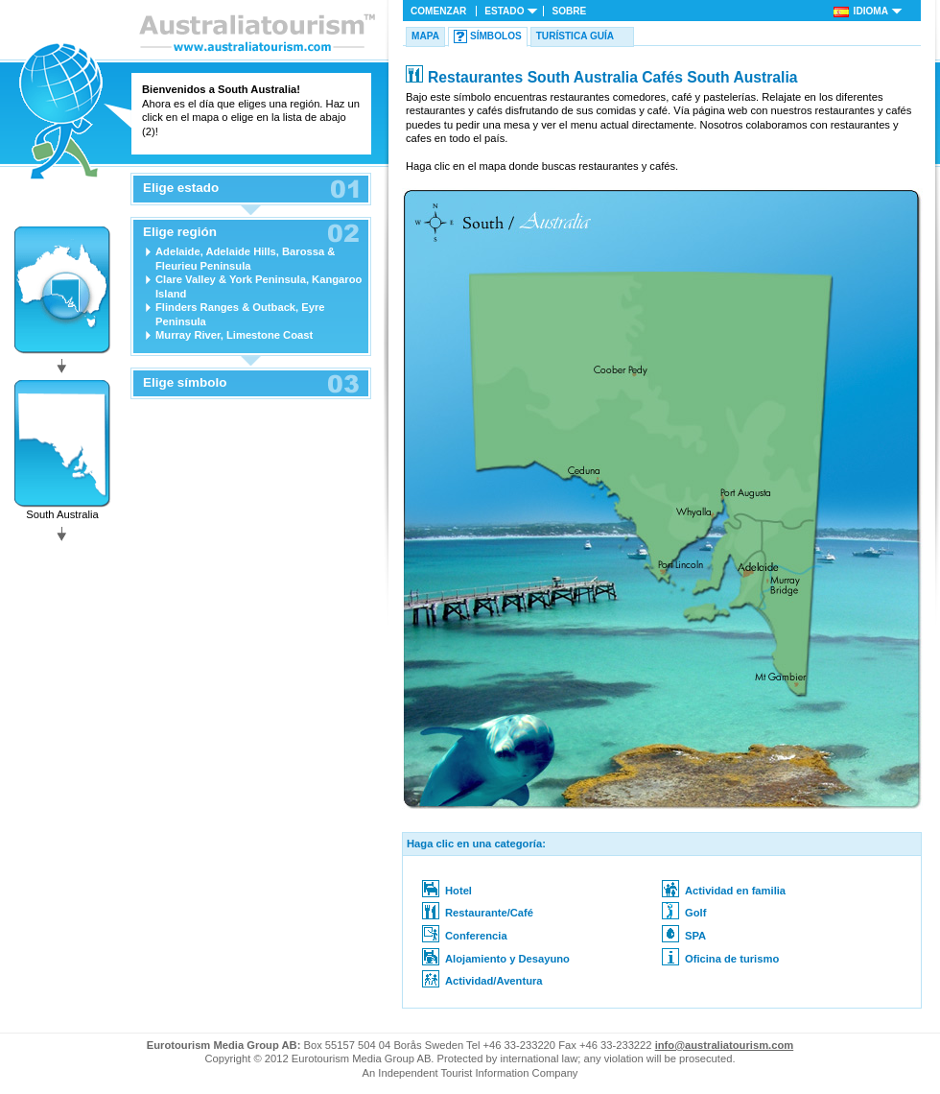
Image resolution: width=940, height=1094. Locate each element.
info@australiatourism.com (724, 1045)
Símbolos (496, 36)
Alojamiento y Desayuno (496, 958)
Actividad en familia (724, 890)
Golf (684, 912)
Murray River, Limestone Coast (234, 335)
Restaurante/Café (477, 912)
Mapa (425, 36)
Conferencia (464, 935)
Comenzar (438, 11)
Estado (504, 11)
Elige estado (181, 188)
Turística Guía (575, 36)
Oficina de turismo (720, 958)
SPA (684, 935)
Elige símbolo (184, 383)
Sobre (569, 11)
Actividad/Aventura (482, 981)
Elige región (180, 232)
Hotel (447, 890)
